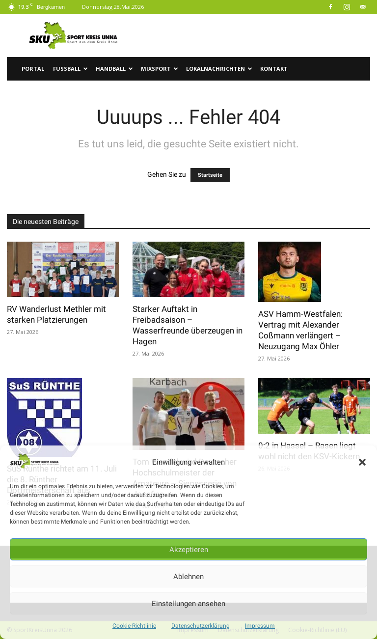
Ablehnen (188, 576)
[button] (362, 462)
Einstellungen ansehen (188, 603)
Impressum (260, 625)
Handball (114, 68)
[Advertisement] (255, 35)
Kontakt (274, 68)
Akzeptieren (188, 549)
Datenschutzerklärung (200, 625)
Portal (33, 68)
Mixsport (159, 68)
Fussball (70, 68)
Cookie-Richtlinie (134, 625)
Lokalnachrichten (219, 68)
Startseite (210, 175)
